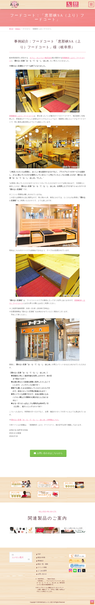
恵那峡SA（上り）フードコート (21, 116)
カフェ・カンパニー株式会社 (41, 58)
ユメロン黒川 (17, 557)
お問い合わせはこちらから (50, 453)
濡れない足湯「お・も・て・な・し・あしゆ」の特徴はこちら (35, 420)
